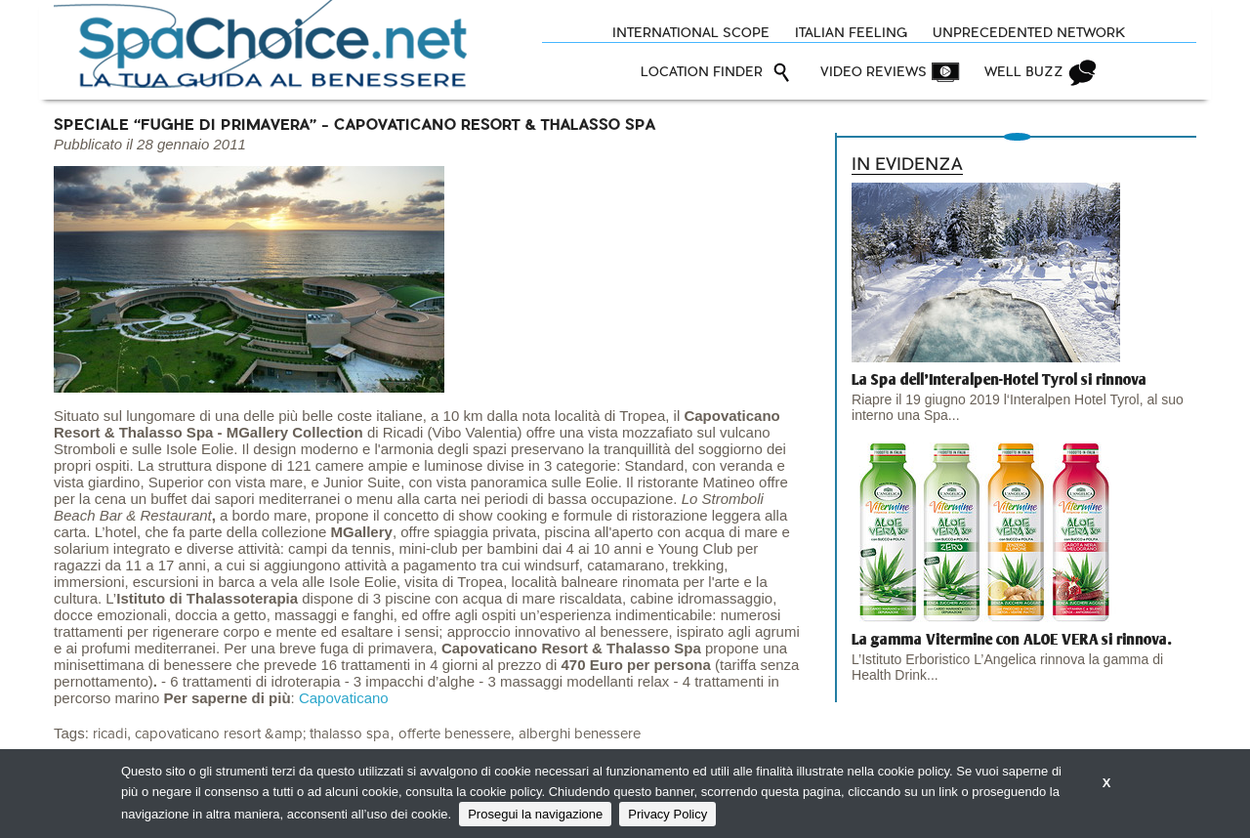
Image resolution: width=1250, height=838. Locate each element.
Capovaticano (344, 698)
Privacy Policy (667, 814)
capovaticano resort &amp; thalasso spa (262, 734)
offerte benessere (454, 734)
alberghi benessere (580, 734)
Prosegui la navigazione (535, 814)
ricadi (110, 734)
